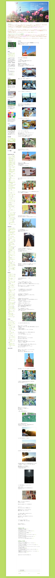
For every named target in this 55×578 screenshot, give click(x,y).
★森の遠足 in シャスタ (12, 292)
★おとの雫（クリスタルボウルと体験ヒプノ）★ (12, 234)
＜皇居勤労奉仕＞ (11, 343)
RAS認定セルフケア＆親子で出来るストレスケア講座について (12, 165)
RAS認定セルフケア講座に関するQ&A (12, 160)
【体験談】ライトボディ (12, 180)
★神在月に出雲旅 (11, 297)
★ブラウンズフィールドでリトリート (12, 284)
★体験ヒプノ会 (11, 243)
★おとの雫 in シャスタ (12, 279)
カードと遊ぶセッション (12, 190)
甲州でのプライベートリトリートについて (12, 316)
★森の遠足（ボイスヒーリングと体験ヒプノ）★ (12, 255)
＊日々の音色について (12, 224)
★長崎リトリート (11, 310)
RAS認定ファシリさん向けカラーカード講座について (12, 167)
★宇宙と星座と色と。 (12, 246)
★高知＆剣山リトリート (12, 311)
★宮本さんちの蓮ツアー (12, 287)
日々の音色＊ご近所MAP (12, 323)
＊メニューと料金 (11, 221)
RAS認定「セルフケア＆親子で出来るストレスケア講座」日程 (12, 158)
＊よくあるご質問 (11, 219)
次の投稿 (19, 573)
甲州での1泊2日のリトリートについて (12, 315)
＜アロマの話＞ (11, 329)
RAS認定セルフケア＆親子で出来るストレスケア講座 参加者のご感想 (12, 162)
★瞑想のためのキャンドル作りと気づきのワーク (12, 259)
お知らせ (10, 320)
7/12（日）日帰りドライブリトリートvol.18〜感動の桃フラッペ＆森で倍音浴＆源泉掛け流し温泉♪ (11, 140)
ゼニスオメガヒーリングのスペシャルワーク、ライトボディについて (12, 200)
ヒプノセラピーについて (12, 210)
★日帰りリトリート (11, 289)
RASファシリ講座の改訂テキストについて (12, 156)
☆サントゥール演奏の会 (12, 269)
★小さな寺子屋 (11, 248)
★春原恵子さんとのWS (12, 251)
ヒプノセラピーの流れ (12, 212)
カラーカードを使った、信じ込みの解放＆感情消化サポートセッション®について (12, 188)
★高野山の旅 (10, 313)
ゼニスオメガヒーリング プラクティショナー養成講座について (12, 194)
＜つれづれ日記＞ (11, 326)
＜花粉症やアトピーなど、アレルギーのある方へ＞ (12, 345)
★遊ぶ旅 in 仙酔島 (11, 303)
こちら (33, 530)
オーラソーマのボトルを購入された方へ (12, 322)
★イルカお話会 (11, 236)
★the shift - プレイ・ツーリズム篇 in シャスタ (12, 274)
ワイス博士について (11, 213)
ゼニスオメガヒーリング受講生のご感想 (12, 206)
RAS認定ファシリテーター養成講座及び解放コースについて (12, 171)
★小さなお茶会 (11, 247)
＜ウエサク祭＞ (11, 332)
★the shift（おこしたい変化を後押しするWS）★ (12, 229)
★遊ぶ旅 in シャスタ (11, 302)
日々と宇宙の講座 (11, 217)
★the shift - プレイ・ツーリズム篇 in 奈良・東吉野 (12, 276)
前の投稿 (38, 573)
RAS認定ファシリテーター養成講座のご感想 (12, 169)
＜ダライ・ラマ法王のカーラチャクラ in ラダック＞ (12, 337)
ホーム (29, 573)
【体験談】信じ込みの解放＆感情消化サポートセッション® (12, 183)
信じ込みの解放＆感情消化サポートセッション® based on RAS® (11, 54)
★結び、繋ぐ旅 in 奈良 (12, 300)
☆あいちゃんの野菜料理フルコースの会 (12, 268)
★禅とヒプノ (10, 261)
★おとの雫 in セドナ (23, 571)
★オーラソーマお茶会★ (12, 239)
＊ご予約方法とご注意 (12, 218)
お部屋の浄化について (12, 184)
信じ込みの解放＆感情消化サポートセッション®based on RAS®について (12, 215)
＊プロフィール (11, 220)
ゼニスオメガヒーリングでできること (12, 196)
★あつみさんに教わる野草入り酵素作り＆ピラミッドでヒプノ (12, 232)
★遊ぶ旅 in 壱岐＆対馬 (12, 304)
